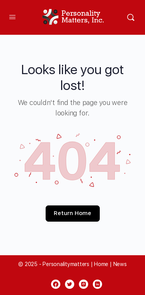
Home (101, 264)
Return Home (72, 213)
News (120, 264)
